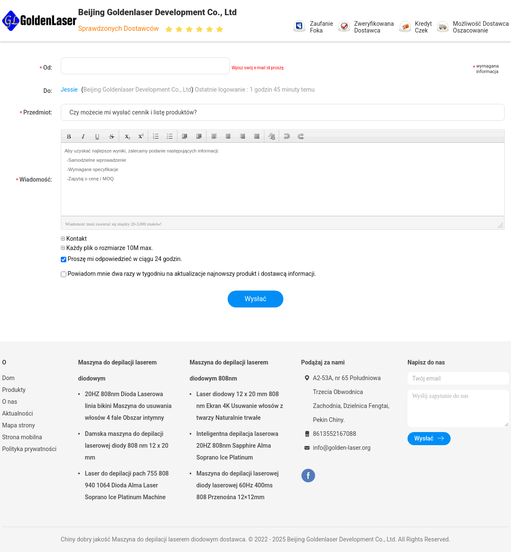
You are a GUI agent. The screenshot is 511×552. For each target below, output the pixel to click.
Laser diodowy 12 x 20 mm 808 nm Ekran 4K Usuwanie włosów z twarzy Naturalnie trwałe (239, 406)
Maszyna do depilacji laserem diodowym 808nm (229, 370)
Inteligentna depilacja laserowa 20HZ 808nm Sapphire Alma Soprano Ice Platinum (237, 445)
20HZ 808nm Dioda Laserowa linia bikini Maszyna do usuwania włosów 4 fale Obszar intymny (128, 406)
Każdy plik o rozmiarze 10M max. (107, 248)
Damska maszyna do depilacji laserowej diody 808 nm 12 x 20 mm (127, 445)
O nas (9, 401)
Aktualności (17, 413)
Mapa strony (18, 425)
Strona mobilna (22, 437)
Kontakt (74, 238)
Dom (8, 378)
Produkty (13, 389)
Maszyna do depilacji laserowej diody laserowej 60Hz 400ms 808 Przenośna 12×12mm (237, 485)
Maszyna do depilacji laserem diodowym (117, 370)
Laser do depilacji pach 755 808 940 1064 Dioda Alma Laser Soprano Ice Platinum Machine (127, 485)
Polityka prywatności (29, 449)
